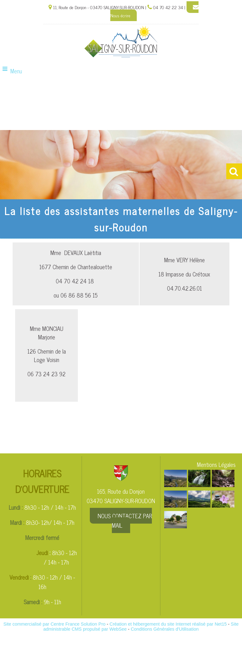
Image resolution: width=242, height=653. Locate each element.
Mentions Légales (216, 464)
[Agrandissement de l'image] (175, 484)
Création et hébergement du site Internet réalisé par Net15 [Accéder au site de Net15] (168, 624)
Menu (16, 71)
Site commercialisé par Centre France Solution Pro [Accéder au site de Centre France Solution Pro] (54, 624)
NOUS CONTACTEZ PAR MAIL (125, 520)
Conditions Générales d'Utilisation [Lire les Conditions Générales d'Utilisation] (165, 629)
